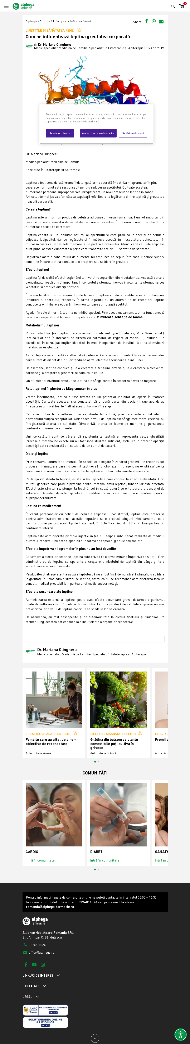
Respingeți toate (60, 132)
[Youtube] (34, 964)
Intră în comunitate (40, 860)
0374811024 (34, 945)
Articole (45, 21)
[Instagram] (43, 964)
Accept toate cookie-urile (98, 132)
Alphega (31, 21)
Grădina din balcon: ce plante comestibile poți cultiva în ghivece (114, 743)
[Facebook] (26, 964)
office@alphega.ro (39, 952)
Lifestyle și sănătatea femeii (72, 21)
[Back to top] (95, 1038)
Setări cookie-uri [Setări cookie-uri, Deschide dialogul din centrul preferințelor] (133, 132)
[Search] (173, 6)
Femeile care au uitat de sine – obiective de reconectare (51, 741)
